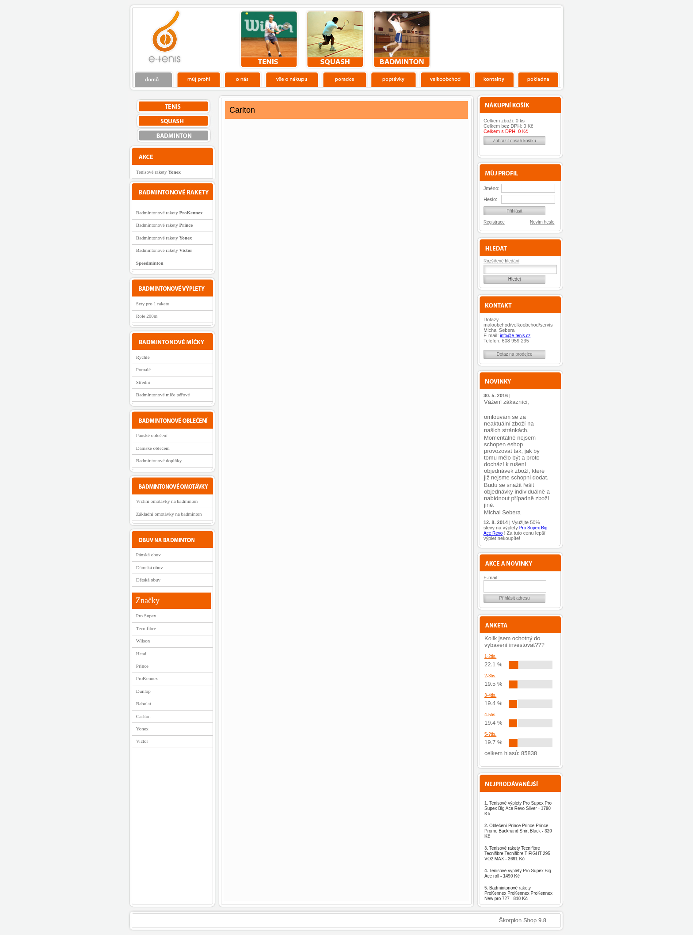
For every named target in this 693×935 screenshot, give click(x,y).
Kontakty (494, 79)
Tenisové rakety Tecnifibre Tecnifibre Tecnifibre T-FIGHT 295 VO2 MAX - (517, 853)
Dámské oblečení (153, 448)
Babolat (143, 703)
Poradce (344, 79)
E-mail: (491, 577)
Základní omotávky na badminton (169, 514)
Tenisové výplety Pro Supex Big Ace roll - (517, 873)
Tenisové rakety (158, 172)
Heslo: (490, 199)
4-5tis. (490, 714)
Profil (198, 79)
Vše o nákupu (291, 79)
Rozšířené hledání (501, 260)
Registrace (494, 222)
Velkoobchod (445, 79)
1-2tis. (490, 656)
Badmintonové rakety (169, 212)
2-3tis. (490, 675)
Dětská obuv (148, 579)
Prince (142, 666)
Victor (142, 741)
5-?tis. (490, 734)
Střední (143, 382)
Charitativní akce (516, 38)
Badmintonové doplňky (159, 460)
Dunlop (143, 691)
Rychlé (143, 357)
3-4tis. (490, 695)
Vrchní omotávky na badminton (167, 501)
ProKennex (147, 678)
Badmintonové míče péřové (163, 394)
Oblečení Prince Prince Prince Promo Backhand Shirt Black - (518, 831)
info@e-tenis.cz (515, 335)
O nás (242, 79)
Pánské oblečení (152, 435)
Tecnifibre (146, 628)
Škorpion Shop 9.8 (522, 920)
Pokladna (538, 79)
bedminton (401, 39)
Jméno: (491, 188)
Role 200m (147, 316)
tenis (269, 39)
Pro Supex (146, 615)
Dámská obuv (149, 567)
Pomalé (143, 369)
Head (141, 653)
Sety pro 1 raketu (152, 303)
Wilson (143, 640)
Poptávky (394, 79)
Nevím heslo (542, 222)
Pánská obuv (148, 554)
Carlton (143, 716)
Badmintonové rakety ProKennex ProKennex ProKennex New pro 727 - (518, 893)
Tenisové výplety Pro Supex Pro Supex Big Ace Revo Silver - (518, 808)
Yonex (142, 728)
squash (335, 39)
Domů (154, 79)
